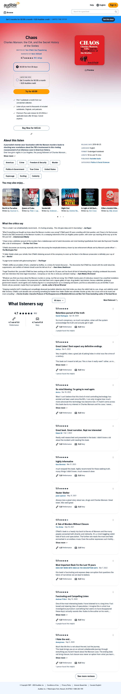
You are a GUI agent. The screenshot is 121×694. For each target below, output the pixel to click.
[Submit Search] (116, 11)
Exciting (23, 176)
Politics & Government (15, 169)
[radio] (31, 66)
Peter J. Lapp (34, 211)
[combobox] (95, 11)
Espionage (10, 176)
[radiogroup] (31, 74)
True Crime (34, 169)
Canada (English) (95, 685)
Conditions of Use (53, 685)
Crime (21, 162)
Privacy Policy (66, 685)
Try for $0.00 (31, 91)
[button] (31, 133)
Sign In (113, 5)
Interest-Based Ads (80, 685)
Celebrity (35, 176)
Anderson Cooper (56, 211)
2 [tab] (60, 217)
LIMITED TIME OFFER (36, 19)
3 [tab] (63, 217)
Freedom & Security (38, 162)
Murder (55, 162)
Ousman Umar (15, 211)
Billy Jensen (113, 211)
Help (92, 5)
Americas (10, 162)
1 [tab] (58, 217)
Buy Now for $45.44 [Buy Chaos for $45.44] (31, 128)
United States (50, 169)
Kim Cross (93, 211)
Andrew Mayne (74, 211)
